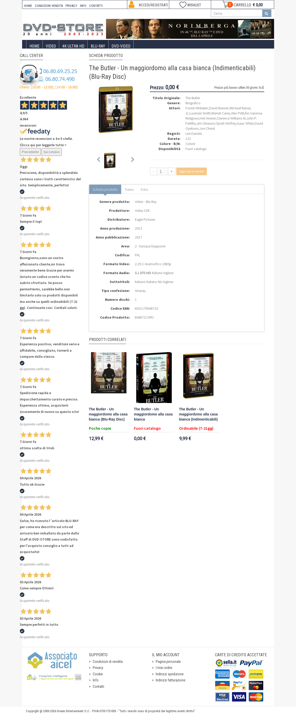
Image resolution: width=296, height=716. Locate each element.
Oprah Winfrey (225, 123)
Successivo (51, 152)
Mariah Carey (221, 113)
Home (34, 46)
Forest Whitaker (196, 108)
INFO (83, 6)
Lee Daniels (193, 133)
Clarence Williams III (231, 118)
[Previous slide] (99, 160)
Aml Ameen (208, 118)
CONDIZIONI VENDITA (49, 6)
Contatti (98, 686)
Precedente (30, 152)
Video (51, 46)
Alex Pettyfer (240, 113)
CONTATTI (96, 6)
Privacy (98, 668)
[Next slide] (132, 160)
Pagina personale (168, 662)
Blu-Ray (98, 46)
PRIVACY (71, 6)
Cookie (98, 674)
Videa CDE (142, 210)
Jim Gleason (205, 123)
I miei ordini (164, 668)
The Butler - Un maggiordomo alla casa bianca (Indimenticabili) (198, 414)
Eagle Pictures (145, 219)
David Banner (219, 108)
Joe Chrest (207, 128)
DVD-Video (121, 46)
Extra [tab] (144, 189)
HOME (28, 6)
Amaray (140, 290)
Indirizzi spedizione (170, 674)
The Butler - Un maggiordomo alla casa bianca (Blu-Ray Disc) (108, 414)
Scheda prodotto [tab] (105, 189)
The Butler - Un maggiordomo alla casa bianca (153, 414)
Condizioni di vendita (108, 662)
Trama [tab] (129, 189)
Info (96, 680)
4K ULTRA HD (73, 46)
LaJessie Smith (200, 113)
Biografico (192, 103)
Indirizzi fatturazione (170, 680)
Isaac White (245, 123)
